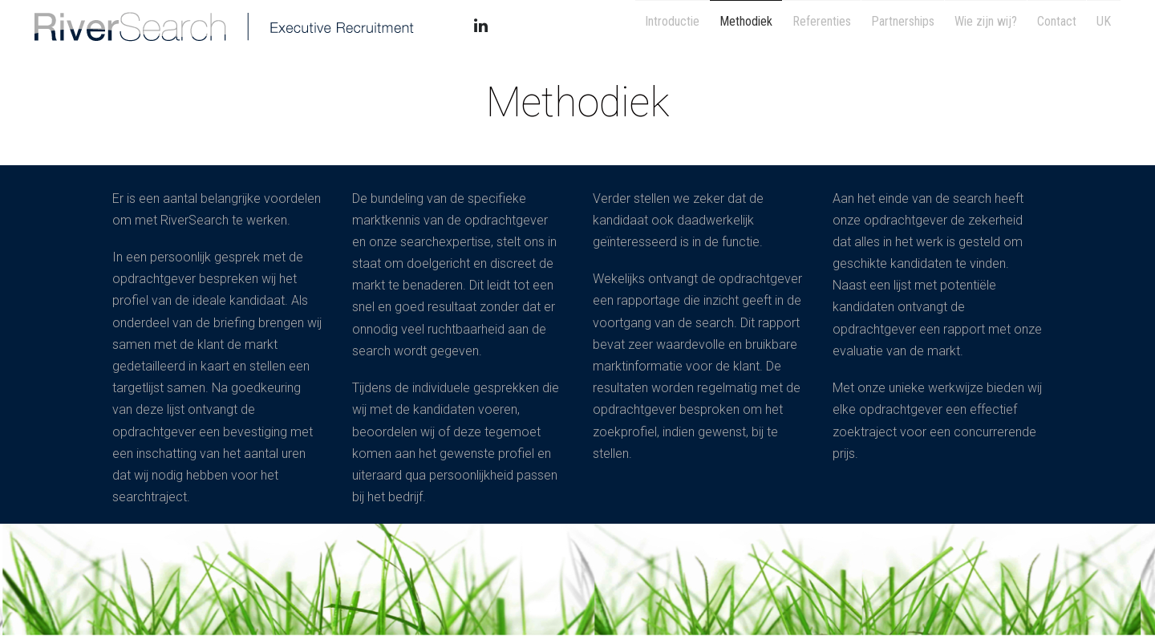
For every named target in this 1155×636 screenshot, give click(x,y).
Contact (1049, 25)
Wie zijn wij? (973, 25)
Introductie (641, 25)
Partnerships (886, 25)
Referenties (800, 25)
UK (1101, 25)
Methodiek (719, 25)
